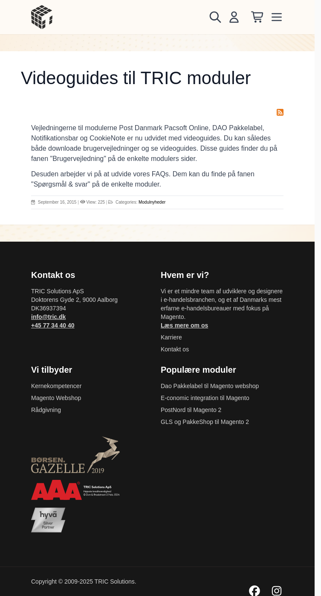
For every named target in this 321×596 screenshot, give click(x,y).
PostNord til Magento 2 (191, 409)
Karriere (171, 337)
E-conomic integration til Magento (205, 397)
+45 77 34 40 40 (53, 325)
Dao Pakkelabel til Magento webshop (210, 386)
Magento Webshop (56, 397)
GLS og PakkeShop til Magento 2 (205, 421)
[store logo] (41, 17)
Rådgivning (46, 409)
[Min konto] (234, 17)
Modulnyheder (152, 202)
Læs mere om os (184, 325)
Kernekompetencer (56, 386)
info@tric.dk (48, 316)
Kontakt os (175, 349)
